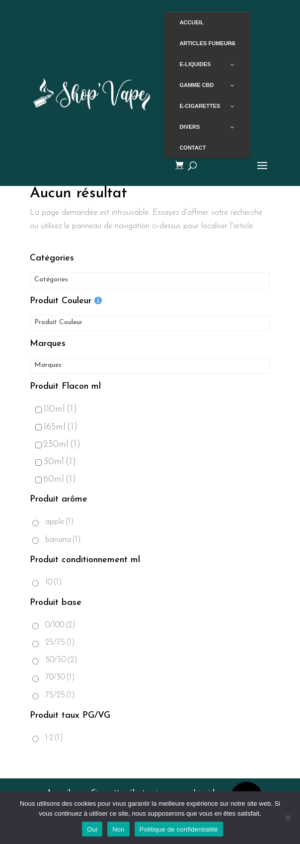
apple (59, 522)
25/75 (60, 643)
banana (63, 540)
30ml (55, 462)
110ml (56, 409)
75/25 (60, 695)
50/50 (61, 660)
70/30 (60, 677)
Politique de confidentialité (179, 829)
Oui (92, 829)
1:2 (54, 738)
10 (53, 583)
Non (118, 829)
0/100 (60, 625)
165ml (56, 427)
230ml (57, 444)
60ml (55, 479)
